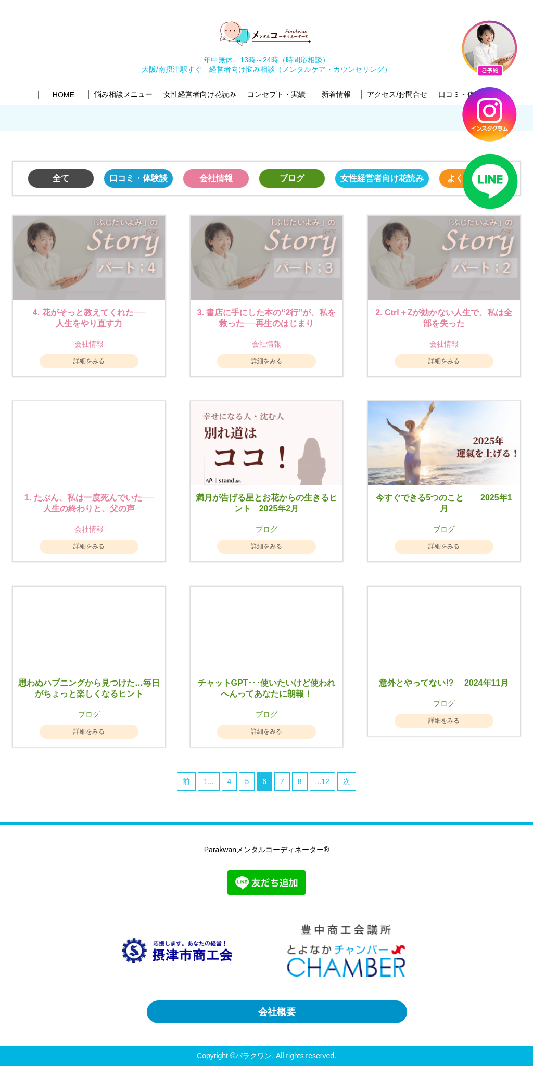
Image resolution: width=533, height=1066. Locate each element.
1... (208, 781)
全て (61, 178)
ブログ (292, 178)
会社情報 (216, 178)
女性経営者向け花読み (199, 94)
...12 (322, 781)
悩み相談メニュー (123, 94)
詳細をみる (89, 361)
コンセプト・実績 (276, 94)
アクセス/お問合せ (397, 94)
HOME (63, 95)
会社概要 (277, 1012)
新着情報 (336, 94)
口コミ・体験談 (138, 178)
